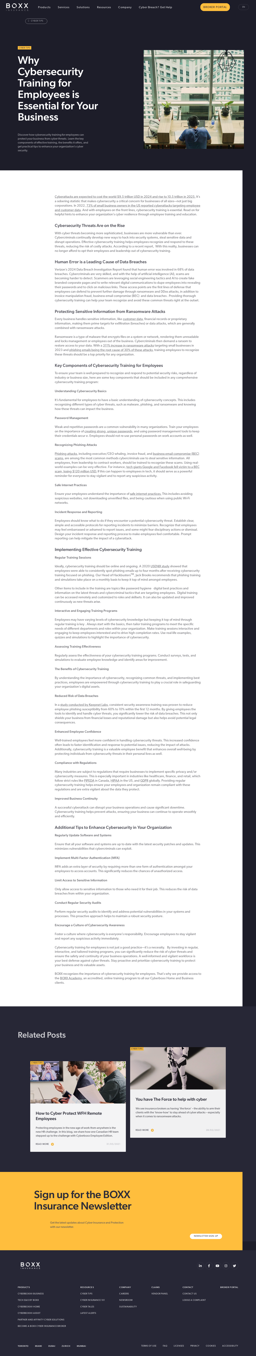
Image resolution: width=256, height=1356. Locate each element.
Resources (104, 7)
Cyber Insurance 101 (92, 1300)
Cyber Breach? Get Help (155, 7)
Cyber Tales (87, 1307)
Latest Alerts (88, 1313)
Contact (188, 1287)
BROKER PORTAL (215, 7)
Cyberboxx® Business (31, 1294)
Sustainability (128, 1307)
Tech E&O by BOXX (28, 1300)
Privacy (195, 1346)
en (243, 7)
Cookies (211, 1346)
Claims (155, 1287)
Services (64, 7)
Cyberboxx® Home (29, 1307)
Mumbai (81, 1346)
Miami (38, 1346)
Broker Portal (229, 1287)
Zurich (66, 1346)
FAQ (165, 1346)
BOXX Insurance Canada (17, 7)
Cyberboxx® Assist (29, 1313)
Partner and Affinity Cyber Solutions (41, 1320)
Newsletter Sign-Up (206, 1236)
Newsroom (126, 1300)
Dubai (51, 1346)
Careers (124, 1294)
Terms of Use (148, 1346)
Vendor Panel (159, 1294)
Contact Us (190, 1294)
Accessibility (230, 1346)
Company (125, 7)
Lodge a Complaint (194, 1300)
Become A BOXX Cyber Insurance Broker (42, 1326)
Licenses (179, 1346)
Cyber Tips (35, 20)
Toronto (23, 1346)
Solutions (83, 7)
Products (44, 7)
